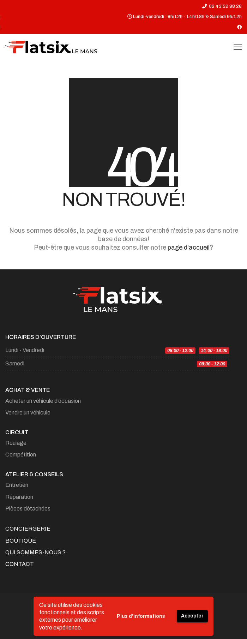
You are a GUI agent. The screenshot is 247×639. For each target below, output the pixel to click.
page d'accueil (189, 247)
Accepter (192, 616)
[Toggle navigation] (238, 47)
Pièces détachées (27, 509)
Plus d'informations (141, 616)
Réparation (19, 497)
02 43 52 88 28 (225, 6)
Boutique (20, 541)
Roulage (15, 443)
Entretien (16, 485)
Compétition (20, 455)
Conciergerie (27, 529)
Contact (19, 564)
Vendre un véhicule (27, 413)
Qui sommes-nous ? (35, 552)
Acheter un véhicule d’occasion (43, 401)
